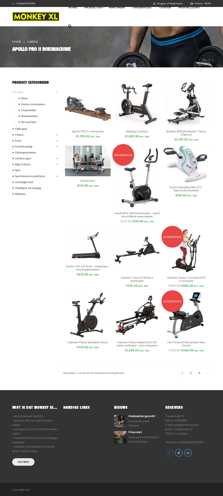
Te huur (165, 7)
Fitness (19, 134)
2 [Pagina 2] (190, 372)
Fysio (18, 140)
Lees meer (23, 461)
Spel (17, 170)
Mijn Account (189, 7)
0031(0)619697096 (191, 442)
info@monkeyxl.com (186, 424)
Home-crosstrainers (33, 104)
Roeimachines (29, 116)
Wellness (20, 193)
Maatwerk (117, 7)
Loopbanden (28, 110)
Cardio (19, 92)
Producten (93, 7)
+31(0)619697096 (23, 3)
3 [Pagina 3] (199, 372)
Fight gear (21, 128)
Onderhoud (142, 7)
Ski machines (28, 121)
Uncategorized (24, 182)
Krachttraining (23, 146)
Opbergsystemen (25, 152)
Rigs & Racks (22, 164)
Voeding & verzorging (28, 187)
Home (72, 7)
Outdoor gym (23, 158)
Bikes (24, 98)
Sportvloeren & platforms (30, 176)
